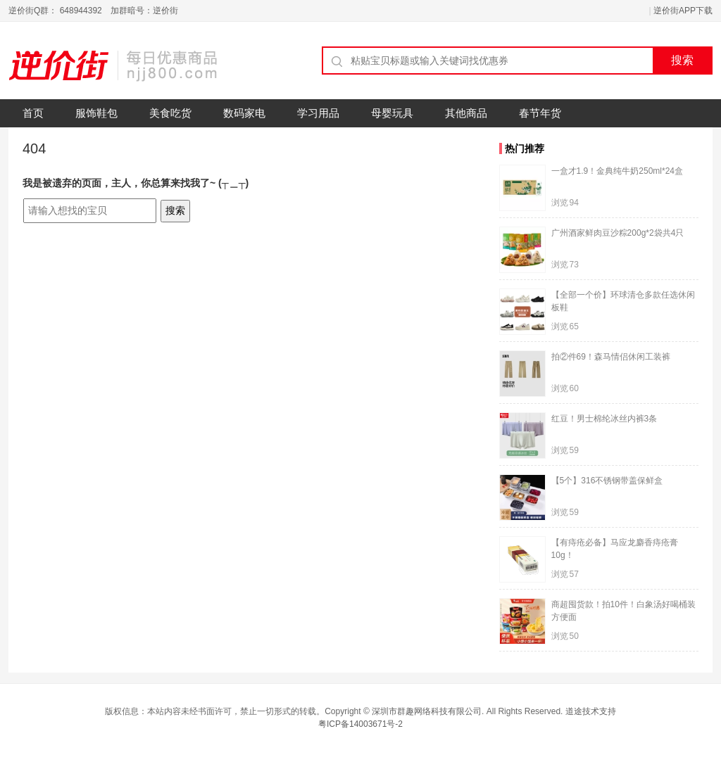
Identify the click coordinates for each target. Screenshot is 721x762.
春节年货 (540, 113)
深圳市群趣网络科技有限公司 (427, 711)
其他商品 (466, 113)
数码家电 (244, 113)
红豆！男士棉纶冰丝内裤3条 (604, 419)
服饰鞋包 (96, 113)
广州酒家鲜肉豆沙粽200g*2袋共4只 (617, 233)
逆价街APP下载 (683, 10)
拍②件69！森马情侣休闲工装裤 (610, 357)
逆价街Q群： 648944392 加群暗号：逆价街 (93, 10)
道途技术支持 (590, 711)
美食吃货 (170, 113)
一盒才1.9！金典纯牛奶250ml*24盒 (617, 171)
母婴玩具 (392, 113)
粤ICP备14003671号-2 (360, 724)
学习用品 (318, 113)
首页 (33, 113)
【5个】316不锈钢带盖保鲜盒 (607, 480)
